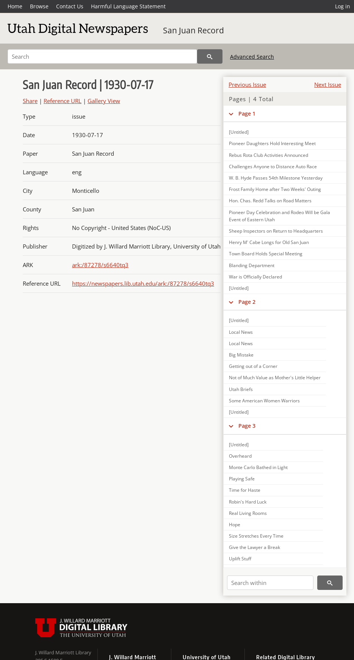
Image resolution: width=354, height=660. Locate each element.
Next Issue (327, 84)
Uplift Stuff (240, 558)
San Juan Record (193, 30)
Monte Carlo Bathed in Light (258, 467)
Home (15, 6)
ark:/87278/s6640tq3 (100, 265)
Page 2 (246, 301)
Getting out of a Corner (253, 366)
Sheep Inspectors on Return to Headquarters (276, 231)
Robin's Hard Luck (247, 502)
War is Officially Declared (255, 277)
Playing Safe (242, 478)
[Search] (102, 56)
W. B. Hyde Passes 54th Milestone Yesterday (276, 178)
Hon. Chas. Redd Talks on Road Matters (270, 200)
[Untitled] (239, 132)
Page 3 (246, 425)
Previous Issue (247, 84)
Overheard (240, 456)
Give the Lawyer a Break (254, 547)
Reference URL (62, 101)
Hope (234, 524)
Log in (342, 6)
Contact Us (69, 6)
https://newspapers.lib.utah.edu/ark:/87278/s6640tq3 (143, 283)
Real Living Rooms (248, 513)
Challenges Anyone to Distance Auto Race (273, 166)
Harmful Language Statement (128, 6)
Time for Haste (244, 490)
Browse (39, 6)
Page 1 (246, 113)
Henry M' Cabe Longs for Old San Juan (269, 242)
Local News (241, 332)
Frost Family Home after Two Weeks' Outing (275, 189)
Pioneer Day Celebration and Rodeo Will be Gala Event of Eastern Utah (279, 216)
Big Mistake (241, 355)
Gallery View (104, 101)
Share (30, 101)
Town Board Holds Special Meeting (265, 253)
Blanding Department (251, 265)
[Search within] (270, 583)
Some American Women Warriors (264, 400)
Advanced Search (252, 56)
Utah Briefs (241, 389)
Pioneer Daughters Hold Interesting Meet (272, 143)
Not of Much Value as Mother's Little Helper (275, 377)
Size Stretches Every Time (256, 536)
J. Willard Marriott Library (63, 652)
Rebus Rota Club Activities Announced (268, 155)
